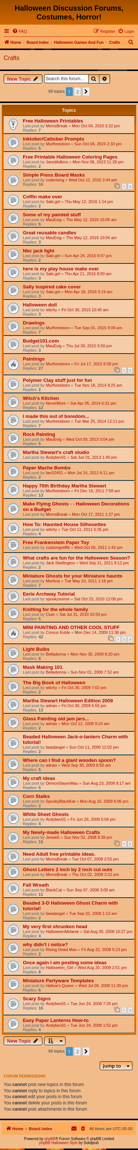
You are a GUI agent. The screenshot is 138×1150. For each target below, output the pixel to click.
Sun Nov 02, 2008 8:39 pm (88, 837)
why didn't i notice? (45, 944)
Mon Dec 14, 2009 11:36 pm (100, 632)
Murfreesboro (58, 144)
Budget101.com (41, 341)
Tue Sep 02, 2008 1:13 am (93, 913)
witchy (51, 310)
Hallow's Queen (60, 985)
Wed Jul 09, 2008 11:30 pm (103, 985)
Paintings (34, 359)
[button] (86, 91)
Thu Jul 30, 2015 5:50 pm (89, 346)
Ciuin (50, 614)
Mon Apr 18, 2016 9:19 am (89, 292)
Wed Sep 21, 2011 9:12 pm (104, 563)
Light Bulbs (36, 649)
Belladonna (56, 654)
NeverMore (56, 403)
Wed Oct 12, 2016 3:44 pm (93, 180)
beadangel (55, 747)
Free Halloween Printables (53, 121)
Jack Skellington (60, 563)
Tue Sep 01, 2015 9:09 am (98, 328)
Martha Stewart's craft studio (56, 452)
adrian (51, 705)
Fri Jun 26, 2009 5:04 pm (93, 819)
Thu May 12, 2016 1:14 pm (89, 201)
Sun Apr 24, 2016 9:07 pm (88, 255)
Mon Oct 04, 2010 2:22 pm (96, 126)
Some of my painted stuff (52, 214)
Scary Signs (37, 998)
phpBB (50, 1139)
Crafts (12, 58)
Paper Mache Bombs (47, 468)
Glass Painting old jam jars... (56, 718)
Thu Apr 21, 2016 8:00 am (88, 273)
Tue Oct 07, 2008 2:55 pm (95, 859)
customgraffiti (58, 547)
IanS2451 (54, 473)
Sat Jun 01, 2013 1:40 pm (94, 457)
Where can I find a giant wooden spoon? (69, 760)
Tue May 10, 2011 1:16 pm (88, 581)
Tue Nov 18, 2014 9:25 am (98, 385)
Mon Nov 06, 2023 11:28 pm (98, 162)
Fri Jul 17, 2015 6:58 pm (96, 364)
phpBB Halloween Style (58, 1143)
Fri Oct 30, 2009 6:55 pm (83, 705)
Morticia (53, 581)
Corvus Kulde (58, 632)
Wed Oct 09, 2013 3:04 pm (90, 439)
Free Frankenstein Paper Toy (56, 542)
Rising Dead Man (61, 949)
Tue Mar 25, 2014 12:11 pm (99, 421)
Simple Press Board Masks (54, 175)
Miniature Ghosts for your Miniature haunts (72, 576)
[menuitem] (19, 31)
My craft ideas (39, 778)
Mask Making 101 (43, 667)
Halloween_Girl (59, 967)
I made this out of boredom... (56, 416)
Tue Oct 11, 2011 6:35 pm (84, 529)
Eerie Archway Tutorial (49, 594)
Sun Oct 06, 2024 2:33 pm (97, 144)
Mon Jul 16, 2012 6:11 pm (91, 473)
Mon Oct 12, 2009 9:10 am (85, 723)
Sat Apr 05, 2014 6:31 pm (93, 403)
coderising (55, 180)
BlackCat (54, 890)
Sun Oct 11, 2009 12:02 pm (94, 747)
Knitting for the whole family (55, 609)
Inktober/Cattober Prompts (53, 139)
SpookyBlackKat (60, 801)
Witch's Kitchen (41, 398)
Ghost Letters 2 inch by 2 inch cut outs (67, 869)
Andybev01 (56, 457)
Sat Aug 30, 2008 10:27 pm (108, 931)
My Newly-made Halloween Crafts (61, 832)
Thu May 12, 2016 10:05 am (91, 219)
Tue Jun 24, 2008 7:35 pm (94, 1003)
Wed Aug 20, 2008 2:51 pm (102, 967)
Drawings (34, 323)
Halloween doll (40, 305)
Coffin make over (42, 196)
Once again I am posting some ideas (65, 962)
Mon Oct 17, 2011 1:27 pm (96, 514)
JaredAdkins (57, 162)
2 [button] (77, 91)
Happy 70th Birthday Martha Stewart (64, 486)
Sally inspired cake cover (52, 287)
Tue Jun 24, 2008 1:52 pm (94, 1025)
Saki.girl (53, 201)
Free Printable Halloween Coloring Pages (70, 157)
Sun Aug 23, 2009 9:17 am (107, 783)
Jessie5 (52, 837)
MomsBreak (56, 126)
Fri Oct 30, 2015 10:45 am (85, 310)
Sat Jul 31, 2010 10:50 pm (83, 614)
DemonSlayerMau (62, 783)
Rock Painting (39, 434)
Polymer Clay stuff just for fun (57, 380)
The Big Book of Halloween (54, 682)
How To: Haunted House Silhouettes (64, 524)
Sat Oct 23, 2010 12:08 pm (98, 599)
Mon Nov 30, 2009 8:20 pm (95, 654)
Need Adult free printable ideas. (59, 854)
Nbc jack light (38, 250)
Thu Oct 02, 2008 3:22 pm (95, 874)
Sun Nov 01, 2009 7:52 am (95, 672)
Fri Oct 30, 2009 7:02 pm (83, 687)
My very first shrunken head (55, 926)
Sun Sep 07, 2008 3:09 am (91, 890)
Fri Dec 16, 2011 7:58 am (97, 491)
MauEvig (53, 219)
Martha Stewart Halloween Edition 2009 (68, 700)
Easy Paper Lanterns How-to (56, 1020)
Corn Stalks (36, 796)
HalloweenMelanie (62, 931)
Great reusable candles (49, 232)
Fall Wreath (36, 885)
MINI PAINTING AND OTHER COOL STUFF (71, 627)
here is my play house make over (61, 268)
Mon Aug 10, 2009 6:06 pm (104, 801)
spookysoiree (58, 599)
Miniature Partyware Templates (58, 980)
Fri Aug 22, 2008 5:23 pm (104, 949)
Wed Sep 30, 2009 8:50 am (86, 765)
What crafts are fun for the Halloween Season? (76, 558)
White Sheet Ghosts (46, 814)
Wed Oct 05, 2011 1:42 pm (98, 547)
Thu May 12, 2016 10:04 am (91, 237)
